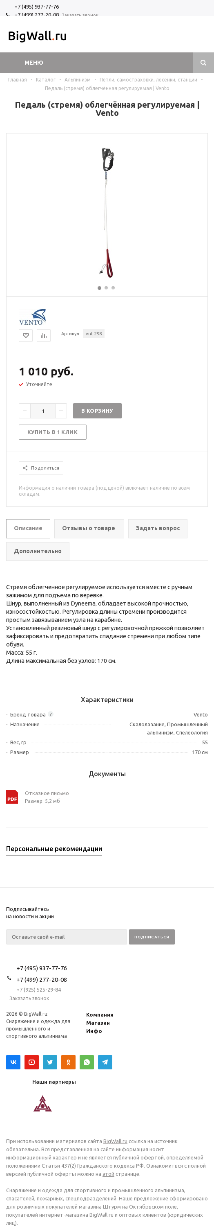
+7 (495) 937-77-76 (36, 6)
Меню (34, 62)
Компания (100, 1014)
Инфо (94, 1031)
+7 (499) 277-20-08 (36, 15)
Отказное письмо (47, 793)
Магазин (98, 1023)
